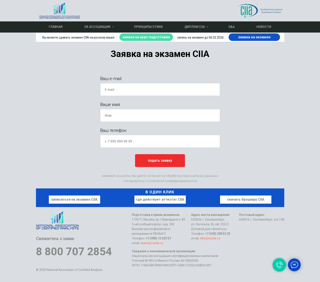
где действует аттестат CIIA (160, 199)
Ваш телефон (113, 130)
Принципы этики (148, 26)
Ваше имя (110, 104)
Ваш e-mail (111, 78)
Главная (56, 26)
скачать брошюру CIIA (245, 199)
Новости (263, 26)
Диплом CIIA (195, 26)
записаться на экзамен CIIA (74, 199)
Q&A (231, 26)
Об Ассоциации (97, 26)
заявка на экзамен (254, 37)
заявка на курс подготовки (146, 37)
